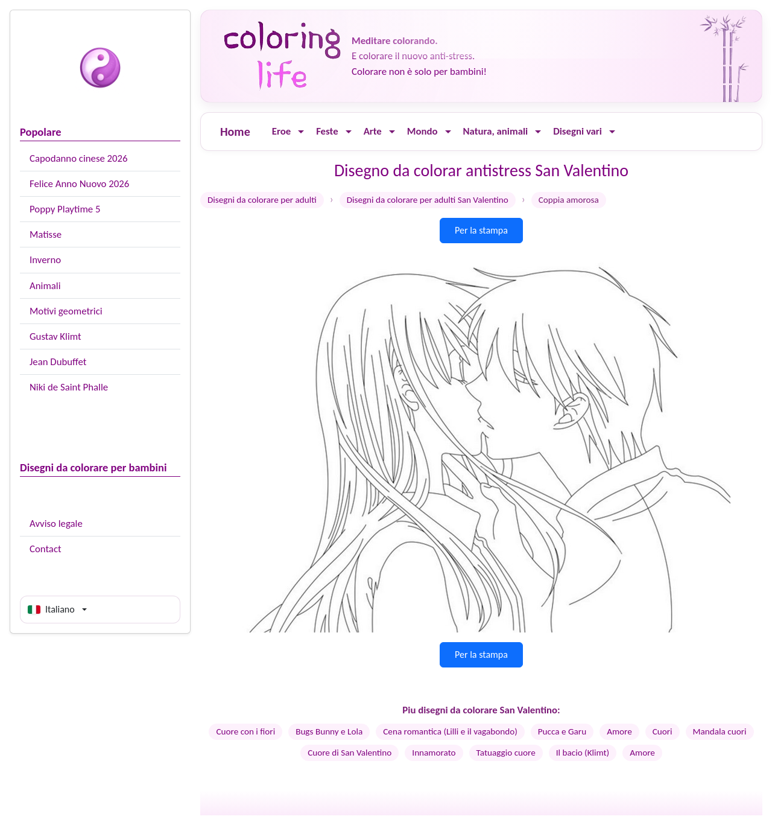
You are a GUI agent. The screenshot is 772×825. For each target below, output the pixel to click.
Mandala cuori (720, 731)
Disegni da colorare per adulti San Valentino (427, 199)
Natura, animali (495, 131)
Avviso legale (56, 523)
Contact (46, 549)
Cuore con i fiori (245, 731)
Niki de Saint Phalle (69, 387)
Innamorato (433, 752)
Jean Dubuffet (58, 361)
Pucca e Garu (562, 731)
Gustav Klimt (55, 336)
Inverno (45, 259)
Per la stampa (481, 230)
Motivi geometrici (66, 311)
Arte (373, 131)
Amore (619, 731)
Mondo (422, 131)
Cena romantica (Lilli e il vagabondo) (450, 731)
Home (235, 131)
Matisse (46, 234)
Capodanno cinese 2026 (79, 158)
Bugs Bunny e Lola (329, 731)
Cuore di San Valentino (349, 752)
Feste (327, 131)
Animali (45, 285)
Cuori (662, 731)
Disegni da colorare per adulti (262, 199)
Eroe (281, 131)
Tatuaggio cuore (506, 752)
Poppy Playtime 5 (65, 209)
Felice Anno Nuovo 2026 (79, 183)
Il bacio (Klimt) (583, 752)
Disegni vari (577, 131)
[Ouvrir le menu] (301, 131)
